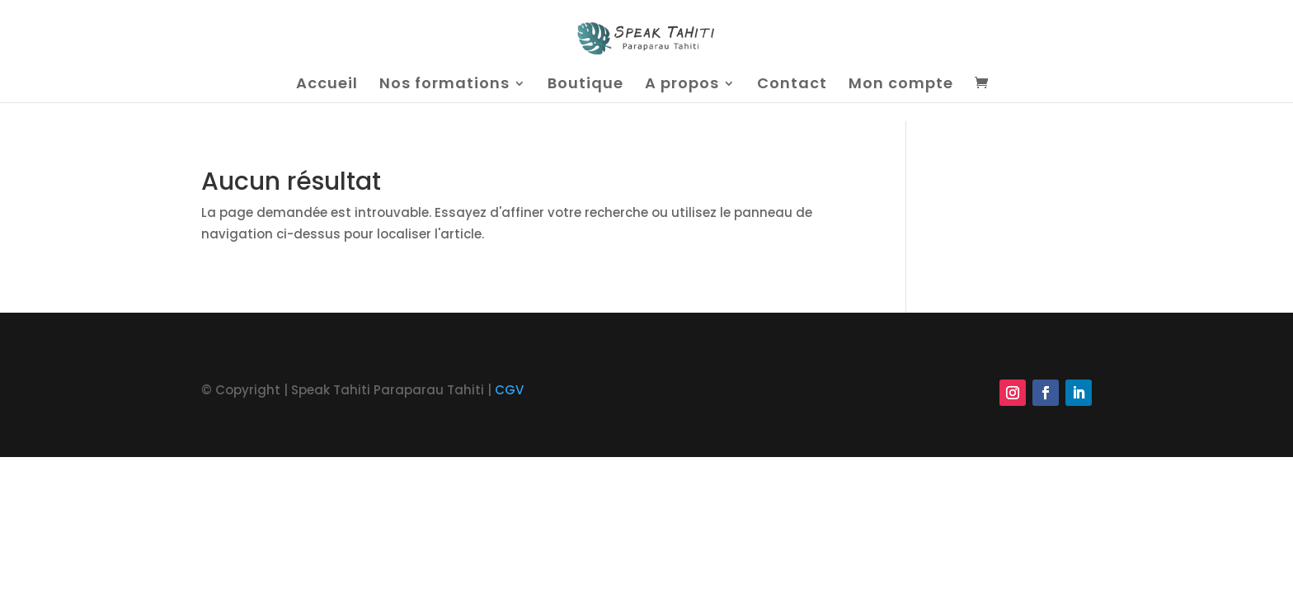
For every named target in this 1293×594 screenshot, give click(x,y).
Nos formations (444, 85)
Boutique (585, 85)
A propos (682, 85)
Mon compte (901, 85)
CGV (509, 389)
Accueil (327, 85)
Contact (792, 85)
